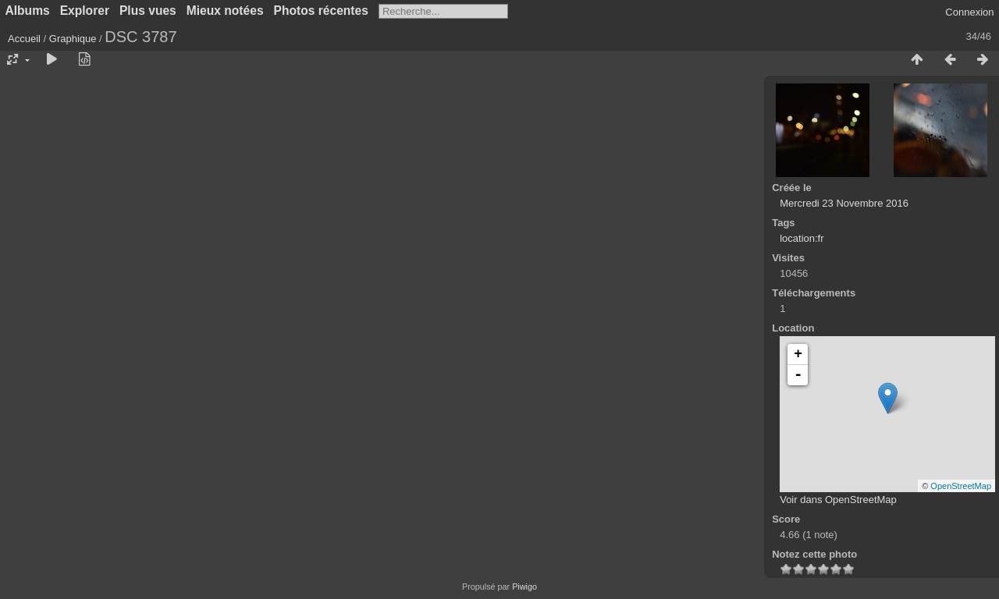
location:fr (801, 238)
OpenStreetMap (960, 486)
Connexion (969, 12)
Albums (27, 10)
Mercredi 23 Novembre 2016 (844, 203)
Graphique (73, 38)
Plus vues (147, 10)
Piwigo (524, 586)
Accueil (24, 38)
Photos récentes (321, 10)
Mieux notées (225, 10)
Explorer (84, 10)
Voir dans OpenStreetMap (838, 499)
